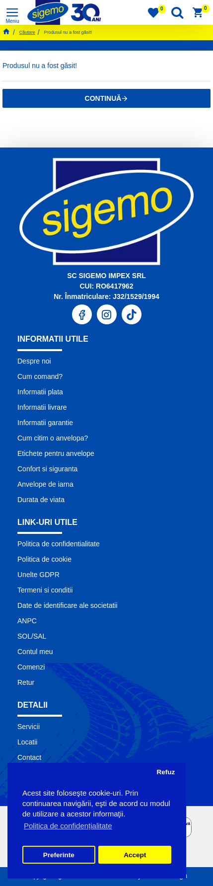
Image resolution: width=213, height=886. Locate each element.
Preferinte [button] (58, 855)
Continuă (103, 98)
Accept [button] (135, 855)
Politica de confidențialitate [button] (68, 825)
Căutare (27, 32)
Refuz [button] (165, 772)
